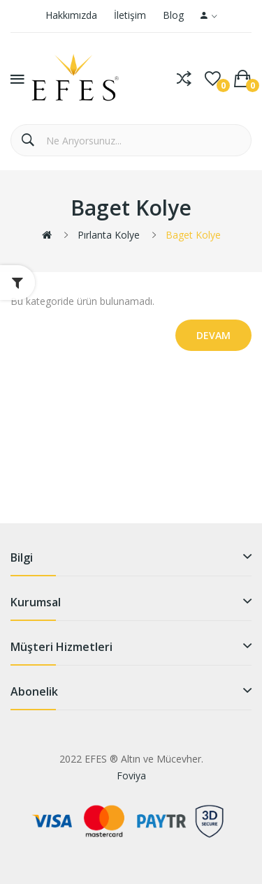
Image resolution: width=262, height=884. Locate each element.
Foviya (131, 775)
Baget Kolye (193, 234)
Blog (173, 15)
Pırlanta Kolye (109, 234)
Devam (213, 335)
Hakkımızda (71, 15)
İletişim (130, 15)
